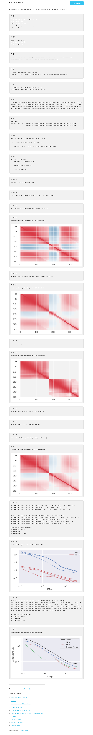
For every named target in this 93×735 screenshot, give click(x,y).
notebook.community (16, 2)
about (26, 730)
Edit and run (77, 3)
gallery (22, 730)
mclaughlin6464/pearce (27, 689)
